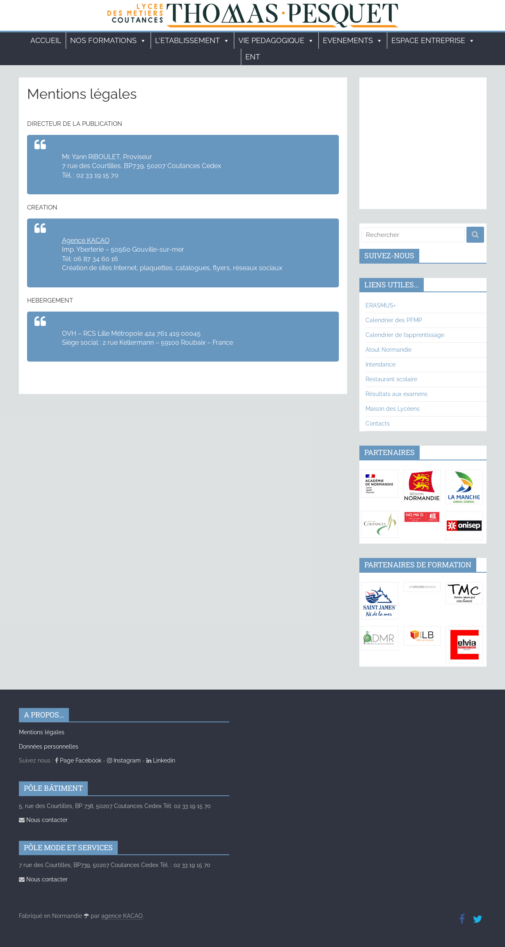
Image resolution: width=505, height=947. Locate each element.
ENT (252, 56)
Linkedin (160, 760)
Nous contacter (43, 820)
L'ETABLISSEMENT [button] (192, 40)
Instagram (124, 760)
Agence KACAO (86, 240)
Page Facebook (78, 760)
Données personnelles (48, 746)
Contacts (378, 423)
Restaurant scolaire (391, 379)
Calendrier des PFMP (394, 320)
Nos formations (108, 40)
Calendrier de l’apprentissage (405, 335)
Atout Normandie (388, 349)
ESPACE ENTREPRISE (433, 40)
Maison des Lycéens (393, 408)
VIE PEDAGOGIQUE (276, 40)
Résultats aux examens (396, 394)
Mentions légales (41, 732)
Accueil (46, 40)
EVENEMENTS (353, 40)
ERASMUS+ (381, 305)
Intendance (380, 364)
